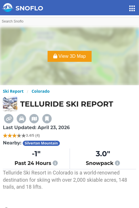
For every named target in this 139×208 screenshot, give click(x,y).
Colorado (41, 91)
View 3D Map (69, 56)
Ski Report (13, 91)
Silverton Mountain (41, 143)
